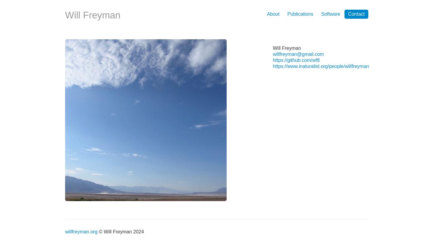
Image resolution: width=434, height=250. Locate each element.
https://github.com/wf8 (296, 60)
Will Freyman (93, 15)
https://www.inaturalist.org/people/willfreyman (321, 66)
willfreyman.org (81, 231)
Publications (300, 14)
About (273, 14)
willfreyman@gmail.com (298, 54)
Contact (356, 14)
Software (330, 14)
